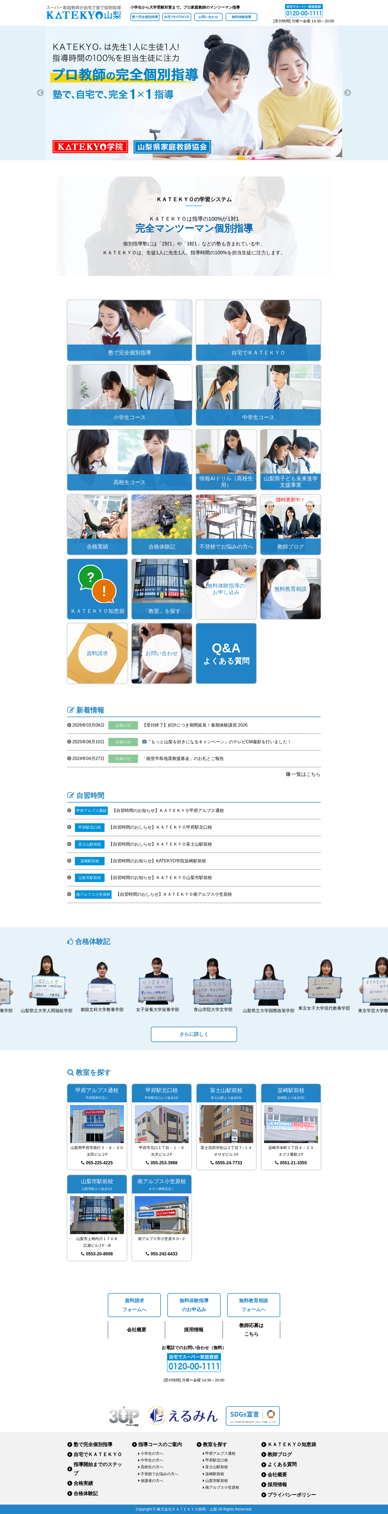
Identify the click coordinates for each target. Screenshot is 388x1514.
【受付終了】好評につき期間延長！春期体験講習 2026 (157, 725)
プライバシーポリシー (292, 1495)
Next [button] (348, 93)
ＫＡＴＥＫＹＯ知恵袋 (292, 1444)
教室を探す (215, 1444)
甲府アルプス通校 (220, 1453)
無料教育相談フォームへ (253, 1305)
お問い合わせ (208, 17)
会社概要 (136, 1329)
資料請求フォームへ (134, 1305)
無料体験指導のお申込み (194, 1305)
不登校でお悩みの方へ (159, 1474)
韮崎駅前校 (214, 1474)
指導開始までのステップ (98, 1469)
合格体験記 (86, 1493)
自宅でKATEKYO (176, 17)
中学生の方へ (152, 1460)
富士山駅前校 (216, 1467)
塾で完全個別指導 (145, 17)
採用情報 (193, 1329)
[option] (194, 93)
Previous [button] (40, 93)
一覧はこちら (303, 774)
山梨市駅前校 (216, 1480)
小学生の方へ (152, 1453)
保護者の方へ (152, 1480)
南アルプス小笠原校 (222, 1487)
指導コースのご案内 (160, 1444)
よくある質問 (282, 1464)
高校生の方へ (152, 1467)
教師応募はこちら (251, 1330)
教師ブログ (280, 1454)
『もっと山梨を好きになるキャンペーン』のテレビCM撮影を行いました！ (179, 742)
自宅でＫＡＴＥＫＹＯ (98, 1454)
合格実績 (83, 1483)
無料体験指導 (241, 17)
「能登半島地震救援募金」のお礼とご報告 (145, 759)
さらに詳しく (194, 1034)
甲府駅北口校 (216, 1460)
